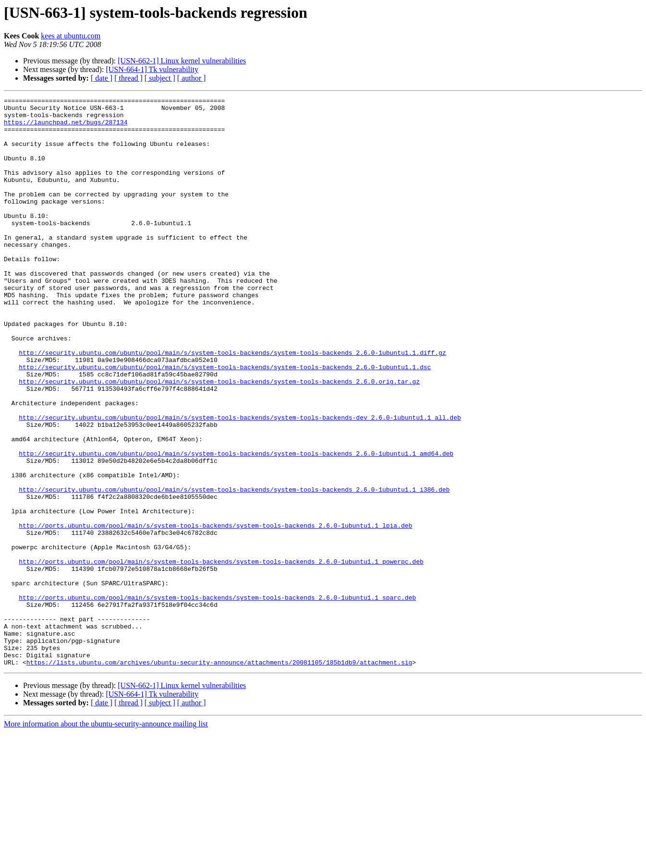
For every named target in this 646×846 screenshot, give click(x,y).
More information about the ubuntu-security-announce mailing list (106, 838)
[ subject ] (160, 78)
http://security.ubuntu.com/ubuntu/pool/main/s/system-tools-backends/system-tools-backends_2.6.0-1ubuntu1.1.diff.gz (232, 404)
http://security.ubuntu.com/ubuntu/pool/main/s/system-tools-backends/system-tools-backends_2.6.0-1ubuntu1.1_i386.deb (234, 568)
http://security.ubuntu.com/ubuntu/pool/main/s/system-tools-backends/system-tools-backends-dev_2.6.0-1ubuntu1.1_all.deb (240, 482)
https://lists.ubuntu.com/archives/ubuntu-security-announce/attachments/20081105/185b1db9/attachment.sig (219, 776)
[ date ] (101, 78)
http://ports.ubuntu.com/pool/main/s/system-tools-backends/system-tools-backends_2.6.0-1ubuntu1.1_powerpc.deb (221, 655)
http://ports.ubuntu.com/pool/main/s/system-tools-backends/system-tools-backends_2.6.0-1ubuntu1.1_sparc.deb (217, 698)
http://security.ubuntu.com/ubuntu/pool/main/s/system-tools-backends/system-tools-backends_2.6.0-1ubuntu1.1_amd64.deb (236, 525)
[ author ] (191, 78)
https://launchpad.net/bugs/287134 (65, 127)
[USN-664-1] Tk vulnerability (152, 69)
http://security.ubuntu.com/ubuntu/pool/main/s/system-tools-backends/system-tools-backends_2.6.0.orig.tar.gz (219, 439)
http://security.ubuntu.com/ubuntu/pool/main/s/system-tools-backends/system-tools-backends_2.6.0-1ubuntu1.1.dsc (225, 421)
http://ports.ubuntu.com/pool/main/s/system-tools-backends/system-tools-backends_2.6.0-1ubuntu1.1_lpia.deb (215, 611)
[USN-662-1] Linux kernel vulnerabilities (182, 61)
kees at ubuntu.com (70, 36)
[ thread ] (128, 78)
